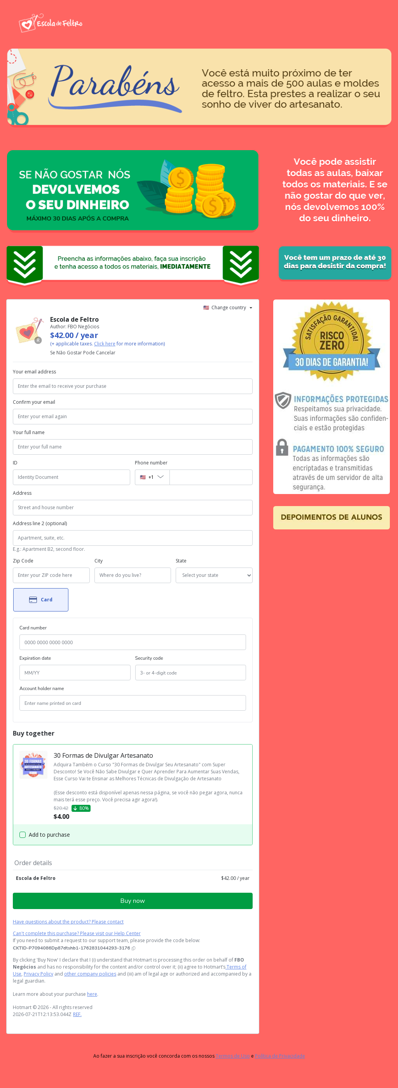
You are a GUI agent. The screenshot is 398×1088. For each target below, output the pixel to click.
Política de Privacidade (280, 1056)
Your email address (34, 371)
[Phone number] (211, 477)
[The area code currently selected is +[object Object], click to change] (152, 477)
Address (22, 493)
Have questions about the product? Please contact (68, 921)
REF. (77, 1014)
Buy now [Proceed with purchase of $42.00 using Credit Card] (132, 901)
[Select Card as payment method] (41, 600)
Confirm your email (34, 402)
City (98, 560)
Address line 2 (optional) (40, 523)
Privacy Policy (38, 974)
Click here (104, 343)
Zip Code (23, 560)
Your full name (29, 432)
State (181, 560)
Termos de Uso (233, 1056)
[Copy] (74, 948)
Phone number (151, 462)
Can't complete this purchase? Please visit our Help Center (77, 933)
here (92, 994)
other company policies (90, 974)
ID (15, 462)
